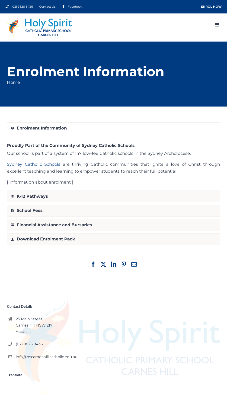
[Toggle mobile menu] (217, 24)
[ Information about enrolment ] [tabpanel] (113, 163)
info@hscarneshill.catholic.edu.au (46, 357)
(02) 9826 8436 (29, 344)
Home (13, 82)
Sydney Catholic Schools (33, 164)
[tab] (113, 128)
